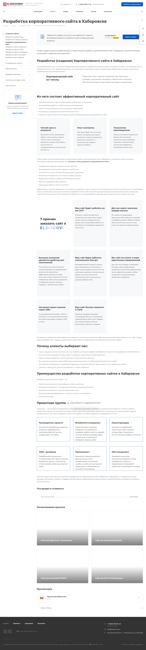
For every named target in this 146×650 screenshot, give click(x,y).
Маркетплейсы (17, 69)
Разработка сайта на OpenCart (16, 47)
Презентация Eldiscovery (56, 596)
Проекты (16, 623)
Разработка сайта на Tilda (14, 49)
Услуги (6, 623)
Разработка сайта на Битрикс (15, 55)
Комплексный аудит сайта (17, 80)
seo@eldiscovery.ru (113, 629)
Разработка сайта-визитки (14, 57)
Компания (29, 623)
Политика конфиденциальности (132, 644)
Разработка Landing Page (14, 37)
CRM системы (17, 86)
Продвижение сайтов (17, 63)
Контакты (41, 623)
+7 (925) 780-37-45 (84, 4)
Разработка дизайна (17, 74)
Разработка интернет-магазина (16, 40)
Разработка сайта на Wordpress (16, 52)
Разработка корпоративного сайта (15, 43)
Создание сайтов (17, 33)
